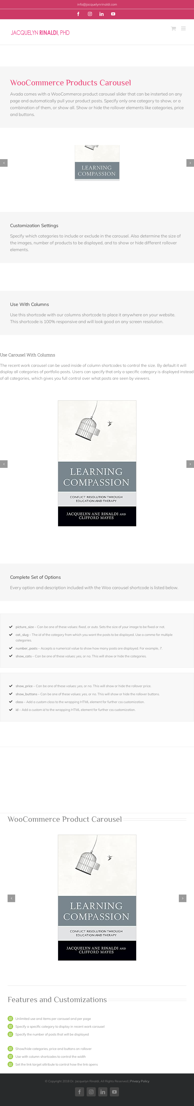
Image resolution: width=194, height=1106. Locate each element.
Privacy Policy (139, 1081)
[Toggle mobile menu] (183, 28)
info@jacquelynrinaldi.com (97, 4)
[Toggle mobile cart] (173, 28)
